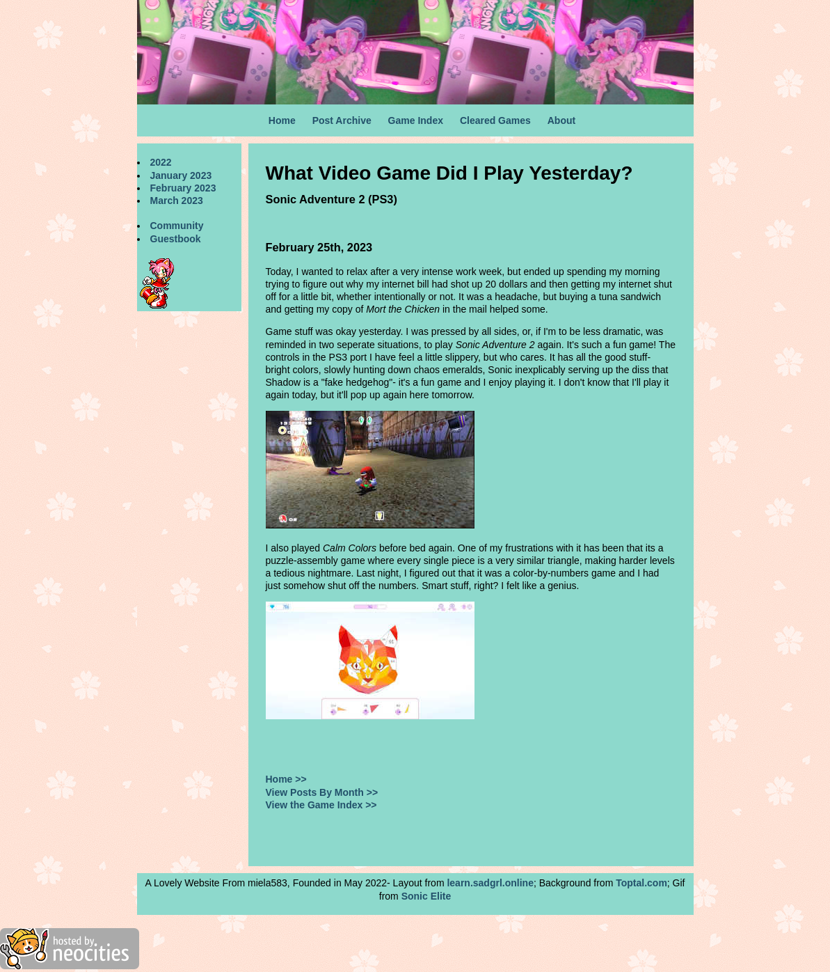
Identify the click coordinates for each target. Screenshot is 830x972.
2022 (161, 162)
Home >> (286, 779)
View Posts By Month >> (322, 792)
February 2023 (183, 188)
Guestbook (175, 238)
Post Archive (342, 120)
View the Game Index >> (321, 804)
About (561, 120)
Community (177, 225)
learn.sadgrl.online (490, 882)
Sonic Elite (426, 896)
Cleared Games (495, 120)
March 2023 (176, 200)
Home (282, 120)
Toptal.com (641, 882)
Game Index (415, 120)
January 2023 (181, 175)
